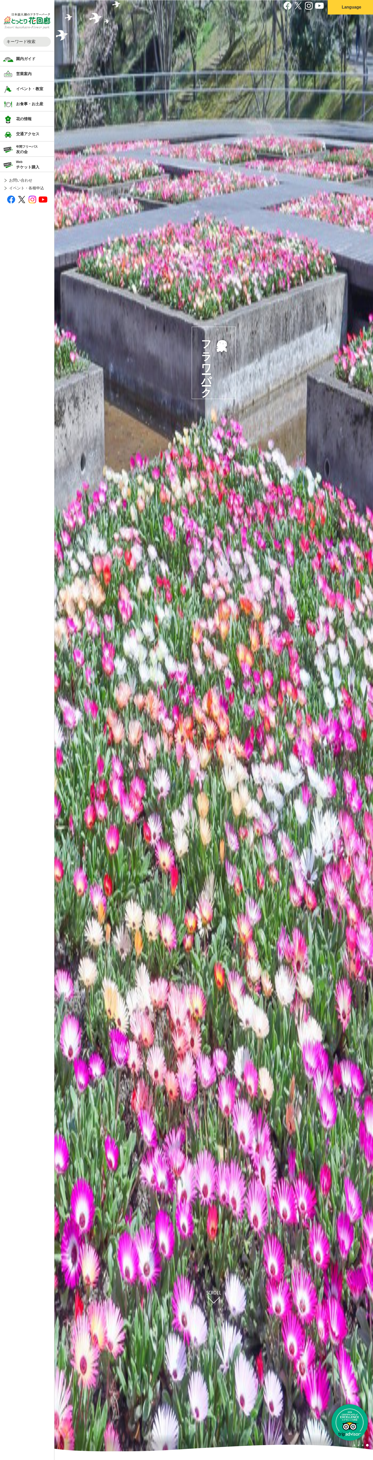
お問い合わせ (20, 180)
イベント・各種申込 (26, 188)
